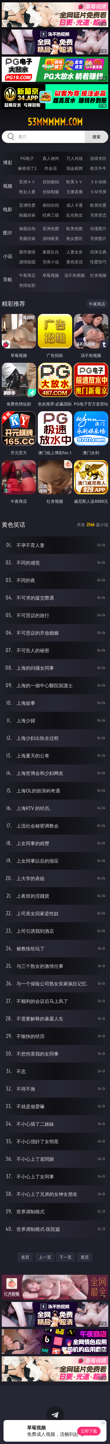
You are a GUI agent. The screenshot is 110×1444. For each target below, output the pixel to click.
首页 (25, 1257)
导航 (7, 279)
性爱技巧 (98, 262)
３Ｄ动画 (98, 181)
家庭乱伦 (51, 252)
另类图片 (98, 238)
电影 (7, 209)
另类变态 (98, 215)
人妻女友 (74, 252)
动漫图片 (98, 228)
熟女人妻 (27, 191)
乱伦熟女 (74, 215)
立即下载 (89, 1431)
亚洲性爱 (27, 205)
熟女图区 (74, 238)
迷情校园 (27, 262)
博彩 (7, 162)
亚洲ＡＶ (27, 181)
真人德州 (51, 158)
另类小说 (51, 262)
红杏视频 (98, 275)
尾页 (85, 1257)
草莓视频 (51, 275)
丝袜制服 (51, 191)
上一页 (45, 1257)
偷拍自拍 (51, 205)
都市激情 (27, 252)
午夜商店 (27, 275)
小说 (7, 256)
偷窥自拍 (27, 228)
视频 (7, 186)
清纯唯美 (51, 238)
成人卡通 (74, 205)
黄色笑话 (74, 262)
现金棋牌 (74, 168)
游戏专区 (98, 158)
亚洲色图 (51, 228)
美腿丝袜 (27, 238)
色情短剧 (27, 285)
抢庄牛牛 (98, 168)
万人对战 (74, 158)
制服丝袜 (27, 215)
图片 (7, 232)
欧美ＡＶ (74, 181)
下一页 (65, 1257)
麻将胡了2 (27, 168)
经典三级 (51, 215)
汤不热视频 (74, 275)
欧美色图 (74, 228)
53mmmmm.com (55, 122)
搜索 (96, 136)
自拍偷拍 (51, 181)
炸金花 (51, 168)
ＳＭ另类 (98, 191)
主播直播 (74, 191)
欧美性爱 (98, 205)
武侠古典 (98, 252)
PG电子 (27, 158)
